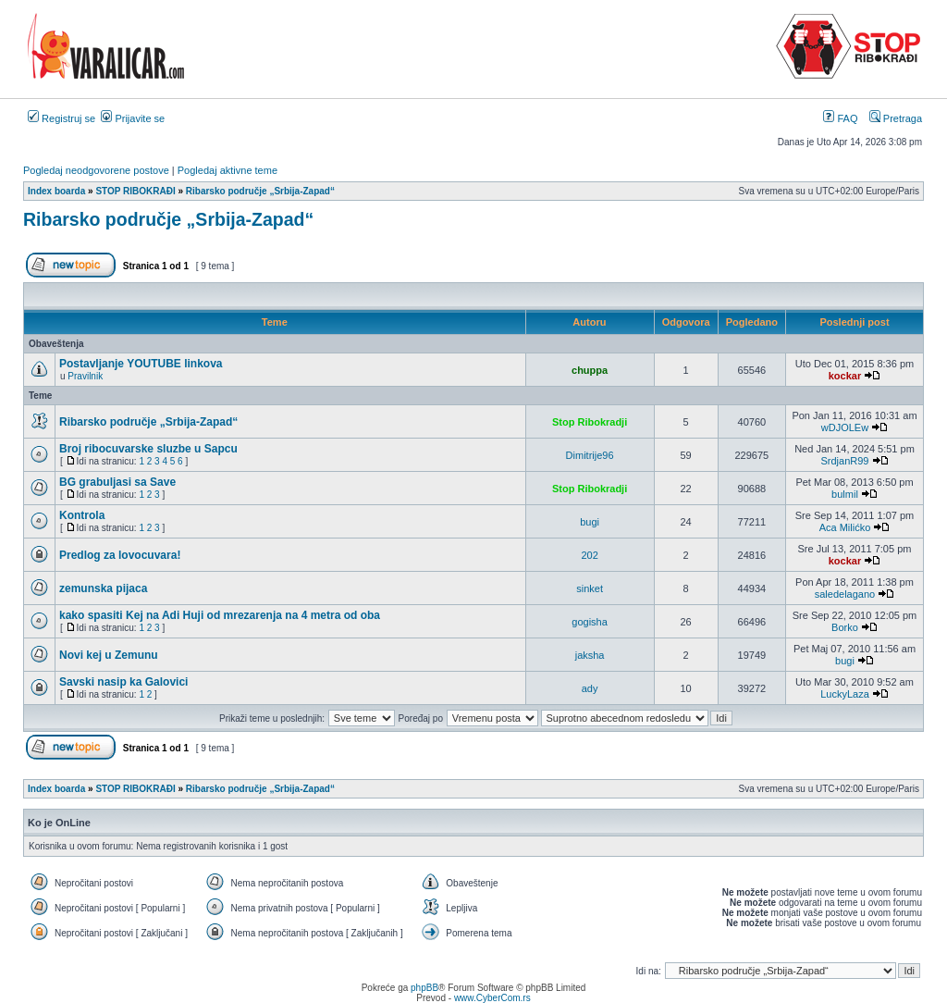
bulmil (844, 494)
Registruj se (61, 118)
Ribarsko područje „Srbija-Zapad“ (168, 219)
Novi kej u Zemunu (108, 655)
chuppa (590, 370)
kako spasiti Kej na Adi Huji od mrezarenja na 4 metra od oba (219, 615)
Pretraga (895, 118)
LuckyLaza (844, 694)
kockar (845, 375)
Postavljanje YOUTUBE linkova (141, 363)
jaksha (590, 655)
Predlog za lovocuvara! (119, 555)
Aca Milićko (845, 527)
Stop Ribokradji (589, 421)
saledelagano (845, 594)
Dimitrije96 (590, 455)
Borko (844, 627)
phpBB (424, 988)
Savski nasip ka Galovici (123, 681)
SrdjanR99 (844, 460)
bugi (589, 521)
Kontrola (82, 515)
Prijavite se (133, 118)
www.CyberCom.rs (492, 998)
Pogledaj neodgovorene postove (96, 170)
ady (590, 688)
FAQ (840, 118)
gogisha (590, 621)
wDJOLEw (844, 427)
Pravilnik (85, 376)
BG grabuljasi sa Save (117, 482)
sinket (589, 588)
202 (589, 555)
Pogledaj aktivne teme (227, 170)
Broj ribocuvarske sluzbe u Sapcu (148, 448)
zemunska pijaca (103, 588)
